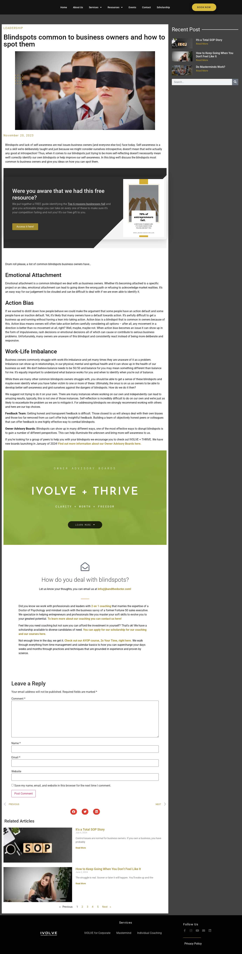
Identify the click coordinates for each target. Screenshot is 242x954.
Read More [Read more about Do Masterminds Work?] (202, 70)
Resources (115, 7)
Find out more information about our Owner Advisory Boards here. (99, 443)
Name (16, 743)
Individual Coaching (149, 933)
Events (132, 7)
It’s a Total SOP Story (90, 829)
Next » (106, 906)
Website (16, 771)
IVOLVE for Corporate (97, 933)
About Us (78, 7)
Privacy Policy (193, 943)
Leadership (13, 28)
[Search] (235, 82)
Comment (18, 698)
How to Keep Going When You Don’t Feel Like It (108, 869)
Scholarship (163, 7)
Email (15, 757)
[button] (73, 812)
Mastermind (123, 933)
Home (63, 7)
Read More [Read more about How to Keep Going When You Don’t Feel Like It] (81, 883)
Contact (146, 7)
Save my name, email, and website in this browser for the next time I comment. (62, 785)
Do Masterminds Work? (210, 67)
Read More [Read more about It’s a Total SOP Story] (81, 848)
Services (95, 7)
